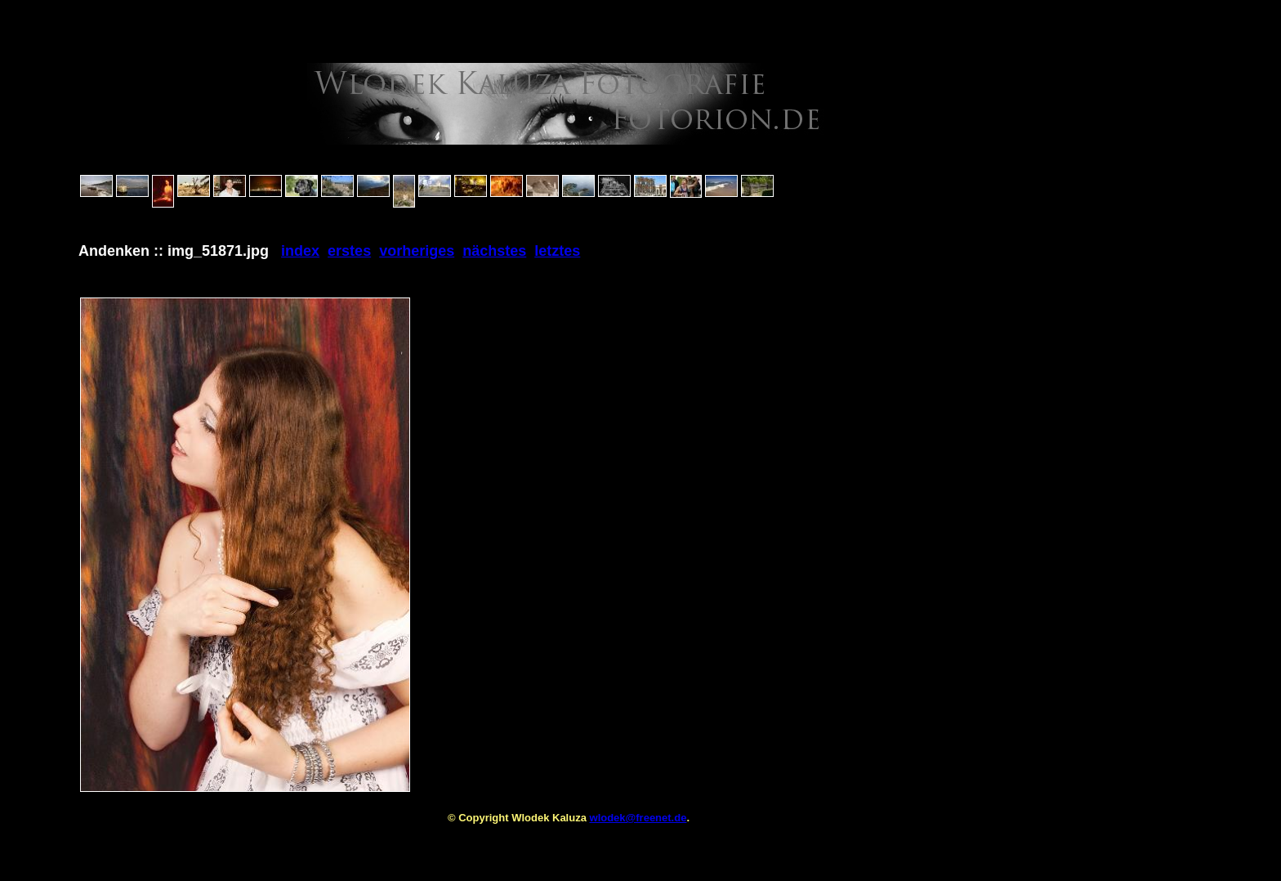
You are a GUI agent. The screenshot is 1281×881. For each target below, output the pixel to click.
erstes (349, 251)
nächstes (494, 251)
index (300, 251)
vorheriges (416, 251)
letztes (557, 251)
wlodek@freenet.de (638, 818)
